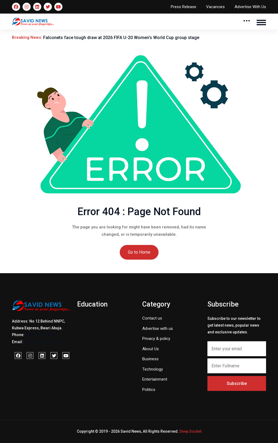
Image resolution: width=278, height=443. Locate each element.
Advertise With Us (250, 6)
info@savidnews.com (43, 342)
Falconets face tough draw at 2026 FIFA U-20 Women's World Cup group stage (121, 37)
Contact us (152, 318)
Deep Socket (190, 431)
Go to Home (139, 252)
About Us (150, 348)
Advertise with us (157, 328)
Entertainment (154, 379)
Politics (148, 389)
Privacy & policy (156, 338)
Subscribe (237, 383)
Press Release (183, 6)
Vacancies (215, 6)
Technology (152, 369)
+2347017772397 (40, 335)
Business (150, 358)
